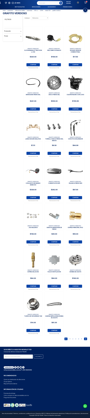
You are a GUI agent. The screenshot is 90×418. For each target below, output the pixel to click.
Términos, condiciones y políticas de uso (24, 413)
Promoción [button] (12, 31)
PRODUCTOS (10, 10)
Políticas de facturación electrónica (55, 413)
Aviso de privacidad (7, 413)
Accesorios (52, 7)
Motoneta (29, 10)
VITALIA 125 (47, 10)
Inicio (4, 10)
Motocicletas (20, 7)
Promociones (67, 7)
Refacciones (36, 7)
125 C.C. (36, 10)
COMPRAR (33, 64)
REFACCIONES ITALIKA (20, 10)
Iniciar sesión (72, 2)
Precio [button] (12, 36)
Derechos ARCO (40, 413)
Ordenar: (27, 18)
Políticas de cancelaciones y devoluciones (76, 413)
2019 (41, 10)
